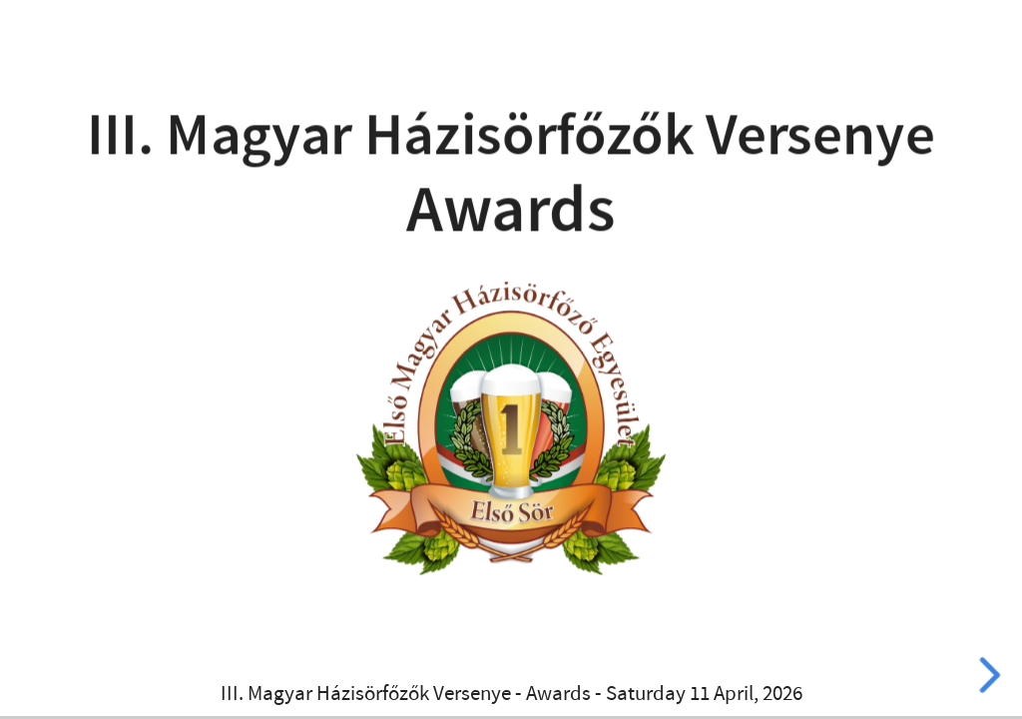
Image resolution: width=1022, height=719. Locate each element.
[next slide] (985, 675)
